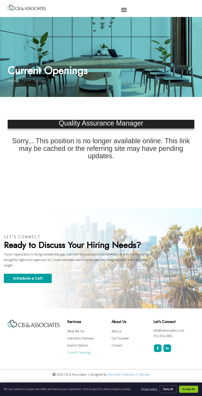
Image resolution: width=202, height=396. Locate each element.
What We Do (75, 331)
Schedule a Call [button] (28, 278)
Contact (117, 345)
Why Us (117, 331)
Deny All (168, 389)
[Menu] (124, 10)
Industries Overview (80, 338)
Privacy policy (149, 389)
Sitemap (144, 374)
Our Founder (120, 338)
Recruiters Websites (121, 374)
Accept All (189, 389)
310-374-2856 (162, 336)
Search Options (77, 345)
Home (12, 81)
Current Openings (79, 352)
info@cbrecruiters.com (168, 330)
